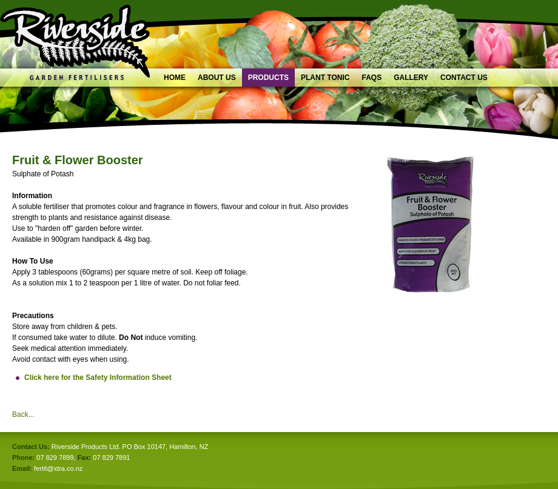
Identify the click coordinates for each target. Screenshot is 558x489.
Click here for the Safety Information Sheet (98, 377)
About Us (217, 77)
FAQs (371, 77)
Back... (23, 414)
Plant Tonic (325, 77)
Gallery (411, 77)
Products (268, 77)
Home (175, 77)
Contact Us (464, 77)
